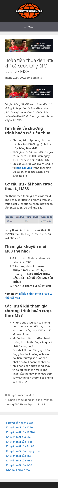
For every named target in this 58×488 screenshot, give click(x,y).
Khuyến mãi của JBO (18, 455)
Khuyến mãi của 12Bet (20, 427)
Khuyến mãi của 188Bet (20, 432)
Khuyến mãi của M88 (21, 395)
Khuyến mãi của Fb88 (19, 441)
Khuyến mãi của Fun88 (20, 446)
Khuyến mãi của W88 (19, 465)
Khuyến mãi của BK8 (18, 437)
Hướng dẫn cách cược (19, 423)
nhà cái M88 (24, 168)
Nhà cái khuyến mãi (18, 470)
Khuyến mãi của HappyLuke (23, 451)
